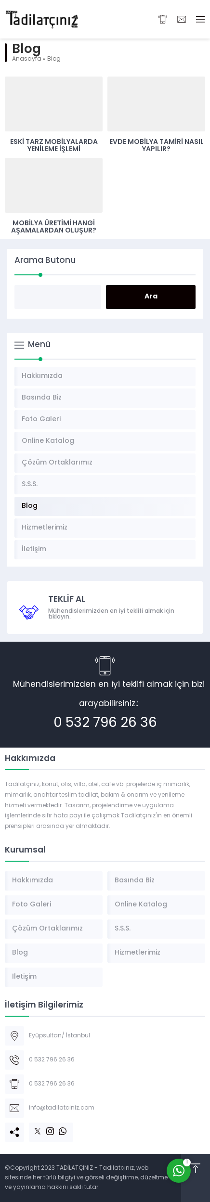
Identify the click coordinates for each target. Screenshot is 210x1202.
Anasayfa (26, 59)
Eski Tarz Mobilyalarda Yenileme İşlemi (54, 146)
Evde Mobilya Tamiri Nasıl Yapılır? (156, 146)
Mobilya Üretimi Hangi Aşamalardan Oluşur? (53, 227)
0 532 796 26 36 (105, 723)
